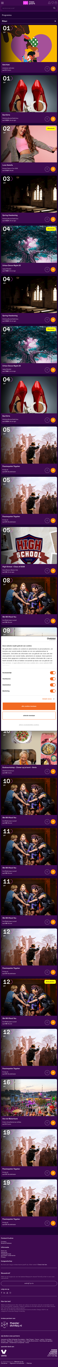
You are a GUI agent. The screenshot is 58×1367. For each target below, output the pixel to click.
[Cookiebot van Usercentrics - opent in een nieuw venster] (47, 639)
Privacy (3, 1257)
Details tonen (47, 699)
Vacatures (4, 1252)
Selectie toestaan (29, 715)
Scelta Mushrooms (32, 1341)
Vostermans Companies (16, 1342)
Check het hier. (42, 1264)
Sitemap (29, 1363)
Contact (3, 1241)
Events (9, 70)
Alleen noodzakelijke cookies (29, 725)
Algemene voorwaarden (17, 1363)
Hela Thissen (30, 1339)
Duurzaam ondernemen (8, 1255)
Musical (10, 622)
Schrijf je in (29, 1283)
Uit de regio (13, 120)
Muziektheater (12, 471)
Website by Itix (18, 1361)
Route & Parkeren (6, 1243)
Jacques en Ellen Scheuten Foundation (13, 1339)
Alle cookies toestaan (29, 706)
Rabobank (10, 1341)
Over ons (4, 1251)
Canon (37, 1339)
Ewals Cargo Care (19, 1341)
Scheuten (48, 1339)
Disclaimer (4, 1363)
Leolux (42, 1339)
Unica (27, 1342)
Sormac (3, 1341)
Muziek (11, 170)
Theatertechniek (6, 1254)
